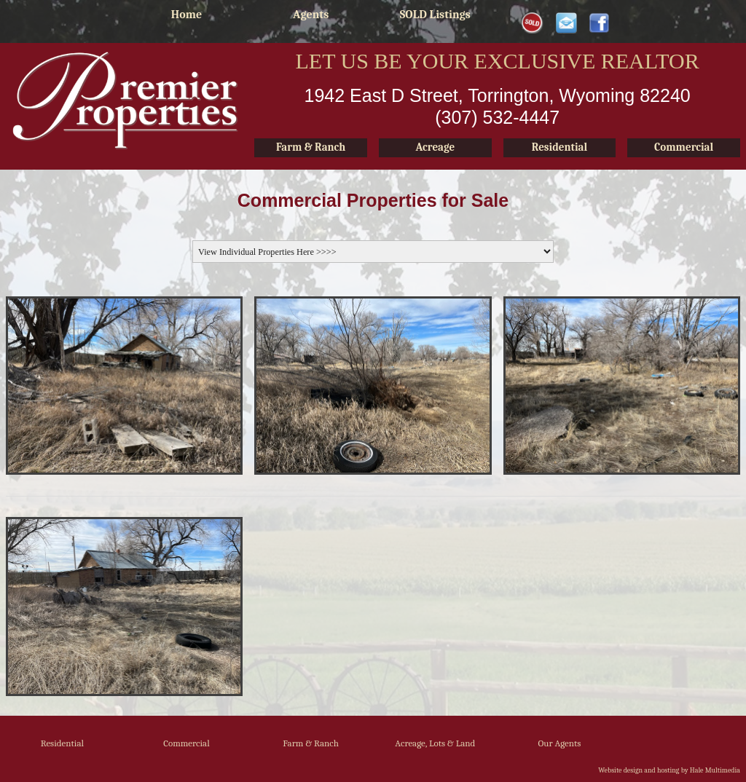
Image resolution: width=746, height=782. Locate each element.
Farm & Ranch (311, 743)
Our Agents (559, 743)
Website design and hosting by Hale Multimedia (669, 770)
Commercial (186, 743)
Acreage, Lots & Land (435, 743)
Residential (62, 743)
